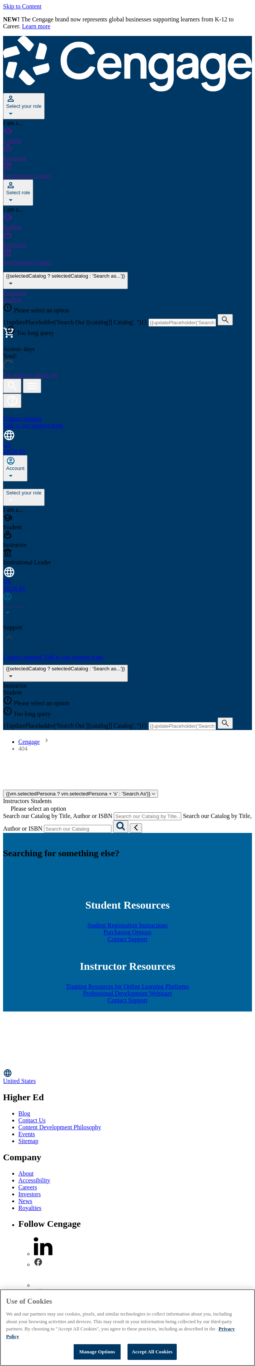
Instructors (16, 801)
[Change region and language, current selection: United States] (127, 438)
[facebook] (38, 1264)
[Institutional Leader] (127, 170)
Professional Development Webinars (127, 993)
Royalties (29, 1208)
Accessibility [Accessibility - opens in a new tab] (34, 1180)
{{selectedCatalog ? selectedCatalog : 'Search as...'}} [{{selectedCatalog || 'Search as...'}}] (65, 280)
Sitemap (28, 1141)
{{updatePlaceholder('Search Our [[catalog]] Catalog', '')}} (75, 322)
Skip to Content (22, 6)
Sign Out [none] (60, 485)
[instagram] (43, 1285)
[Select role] (18, 192)
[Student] (127, 135)
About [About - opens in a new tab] (26, 1173)
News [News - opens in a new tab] (25, 1201)
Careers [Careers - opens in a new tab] (27, 1187)
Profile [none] (40, 485)
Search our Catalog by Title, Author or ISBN (57, 816)
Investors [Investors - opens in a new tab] (29, 1194)
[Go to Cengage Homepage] (127, 89)
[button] (12, 401)
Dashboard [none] (17, 485)
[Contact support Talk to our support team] (127, 418)
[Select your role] (24, 106)
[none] (15, 468)
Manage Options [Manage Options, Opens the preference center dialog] (97, 1352)
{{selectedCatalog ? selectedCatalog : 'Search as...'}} (65, 673)
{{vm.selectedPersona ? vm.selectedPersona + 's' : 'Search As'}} (80, 794)
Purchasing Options (127, 932)
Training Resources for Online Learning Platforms (127, 986)
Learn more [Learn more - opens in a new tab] (36, 26)
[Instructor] (127, 153)
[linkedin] (43, 1254)
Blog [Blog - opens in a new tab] (24, 1113)
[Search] (120, 826)
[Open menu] (32, 386)
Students (41, 801)
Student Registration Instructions (127, 925)
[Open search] (12, 386)
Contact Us (32, 1120)
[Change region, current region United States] (127, 1076)
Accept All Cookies (152, 1352)
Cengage (29, 741)
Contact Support (127, 939)
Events (26, 1134)
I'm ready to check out (30, 375)
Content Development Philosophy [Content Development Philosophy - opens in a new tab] (59, 1127)
